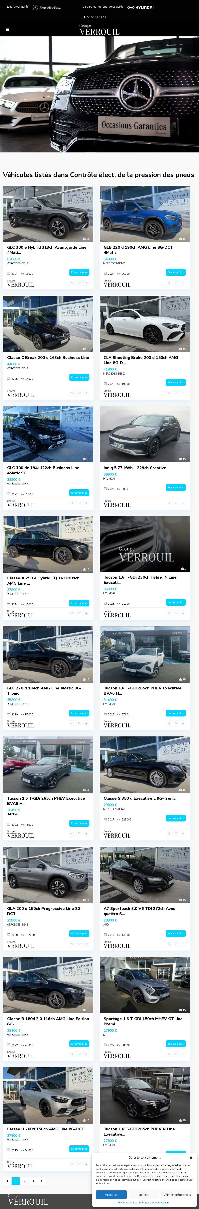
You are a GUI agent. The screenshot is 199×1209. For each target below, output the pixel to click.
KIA (105, 1035)
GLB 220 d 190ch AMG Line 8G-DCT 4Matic (138, 250)
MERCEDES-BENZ (17, 263)
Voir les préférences (177, 1195)
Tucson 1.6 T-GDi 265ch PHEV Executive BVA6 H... (142, 690)
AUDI (106, 925)
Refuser (144, 1195)
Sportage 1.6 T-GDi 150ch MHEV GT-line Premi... (143, 1021)
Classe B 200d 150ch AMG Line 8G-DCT (45, 1129)
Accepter (111, 1195)
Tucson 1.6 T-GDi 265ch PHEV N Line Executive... (139, 1131)
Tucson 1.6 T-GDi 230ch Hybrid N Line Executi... (140, 580)
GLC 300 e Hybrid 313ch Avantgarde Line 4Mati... (47, 250)
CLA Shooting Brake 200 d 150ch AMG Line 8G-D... (141, 360)
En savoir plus (79, 272)
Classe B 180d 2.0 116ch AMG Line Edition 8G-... (48, 1021)
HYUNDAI (109, 479)
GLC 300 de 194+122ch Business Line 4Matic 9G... (43, 470)
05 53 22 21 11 (96, 17)
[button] (191, 1158)
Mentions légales (127, 1202)
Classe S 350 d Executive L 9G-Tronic (140, 798)
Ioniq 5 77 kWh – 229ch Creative (135, 468)
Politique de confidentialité (154, 1202)
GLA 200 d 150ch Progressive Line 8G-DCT (44, 911)
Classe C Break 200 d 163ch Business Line (48, 357)
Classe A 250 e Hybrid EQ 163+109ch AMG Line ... (43, 580)
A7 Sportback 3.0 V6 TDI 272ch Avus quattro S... (139, 911)
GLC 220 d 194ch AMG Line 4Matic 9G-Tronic (44, 690)
